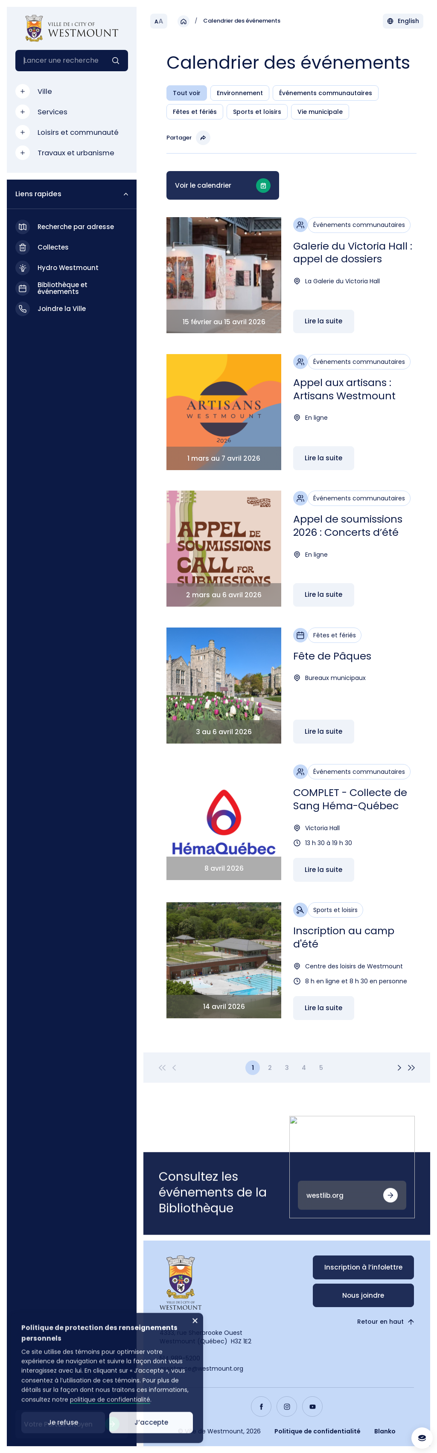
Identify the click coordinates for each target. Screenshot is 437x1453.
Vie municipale (320, 112)
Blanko (385, 1431)
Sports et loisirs (257, 112)
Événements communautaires (325, 93)
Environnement (240, 93)
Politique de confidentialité (317, 1431)
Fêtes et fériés (195, 112)
